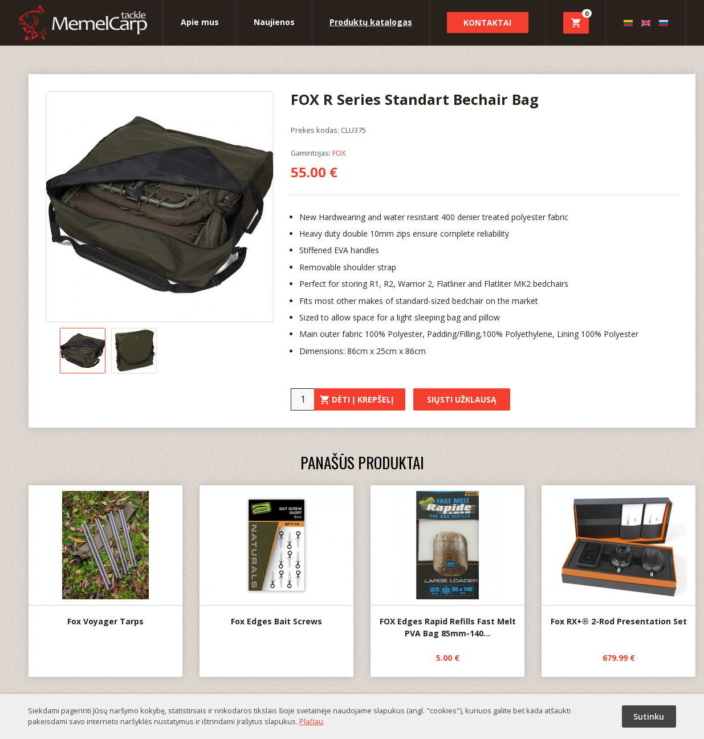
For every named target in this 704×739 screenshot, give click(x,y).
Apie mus (200, 22)
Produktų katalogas (370, 22)
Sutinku (648, 716)
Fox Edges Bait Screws (276, 556)
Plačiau (311, 721)
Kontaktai (487, 22)
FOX (338, 153)
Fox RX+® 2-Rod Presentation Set (618, 556)
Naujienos (274, 22)
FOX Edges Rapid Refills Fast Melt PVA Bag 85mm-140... (447, 562)
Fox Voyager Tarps (105, 556)
